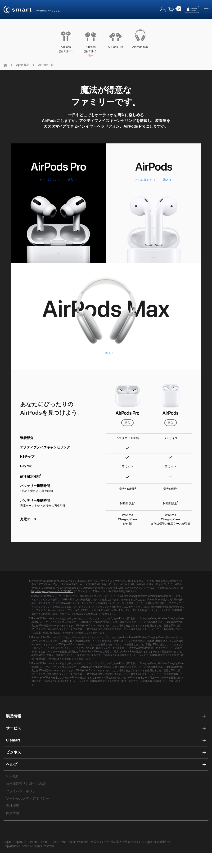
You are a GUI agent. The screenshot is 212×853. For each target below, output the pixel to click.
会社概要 (12, 806)
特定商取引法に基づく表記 (26, 784)
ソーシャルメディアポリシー (27, 798)
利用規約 (12, 776)
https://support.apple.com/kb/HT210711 (52, 591)
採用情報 (12, 813)
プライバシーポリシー (22, 791)
